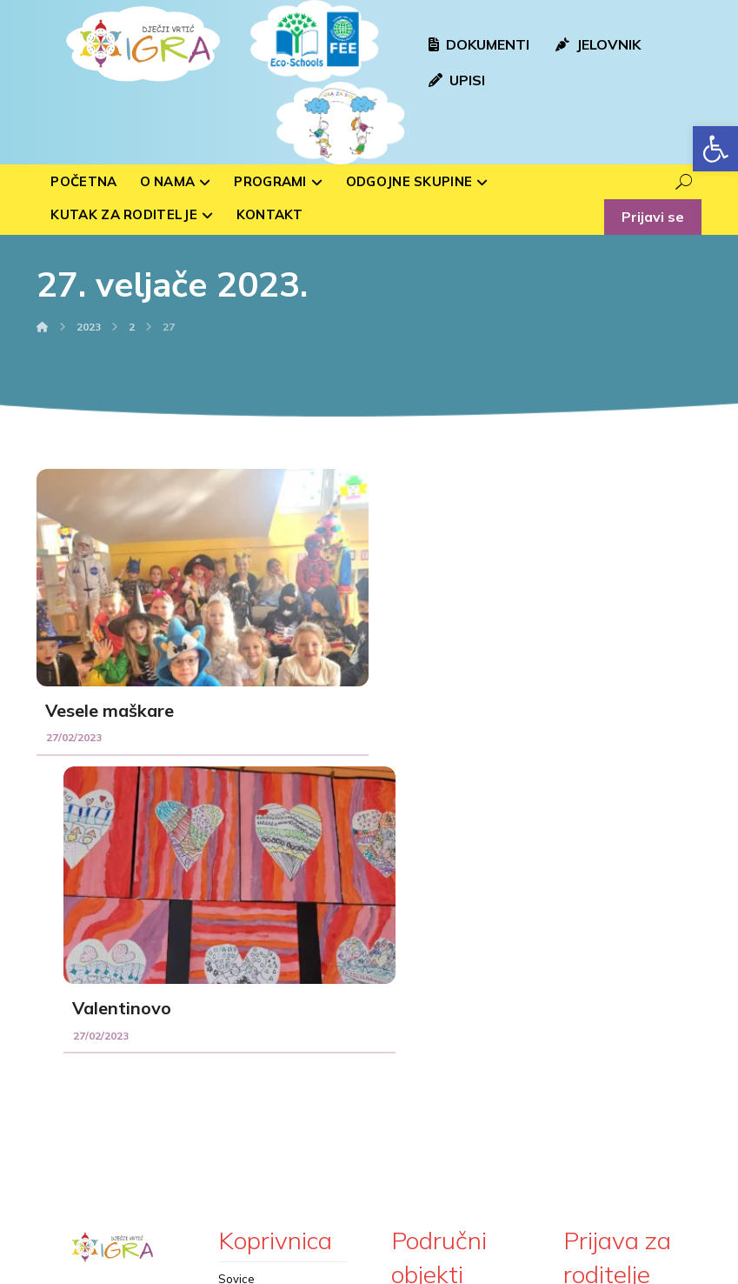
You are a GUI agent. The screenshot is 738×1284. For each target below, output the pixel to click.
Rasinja (411, 1006)
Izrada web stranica (330, 1267)
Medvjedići (246, 1056)
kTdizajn (426, 1267)
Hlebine (412, 1034)
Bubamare (246, 1000)
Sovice (236, 973)
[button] (715, 148)
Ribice (234, 1084)
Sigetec (411, 1090)
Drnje (406, 1146)
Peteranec (419, 1118)
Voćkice (238, 1028)
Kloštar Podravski (437, 1062)
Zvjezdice (243, 1112)
